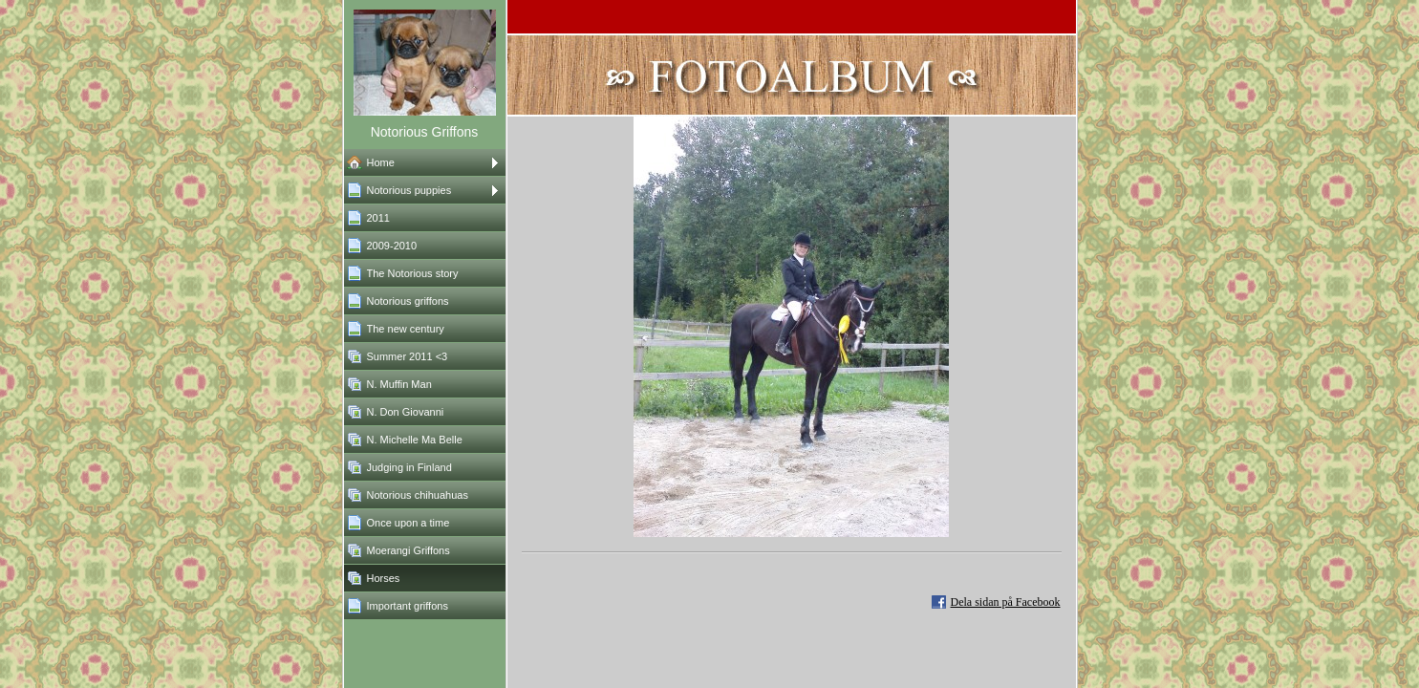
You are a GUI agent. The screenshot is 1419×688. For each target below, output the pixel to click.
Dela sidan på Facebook (1006, 602)
